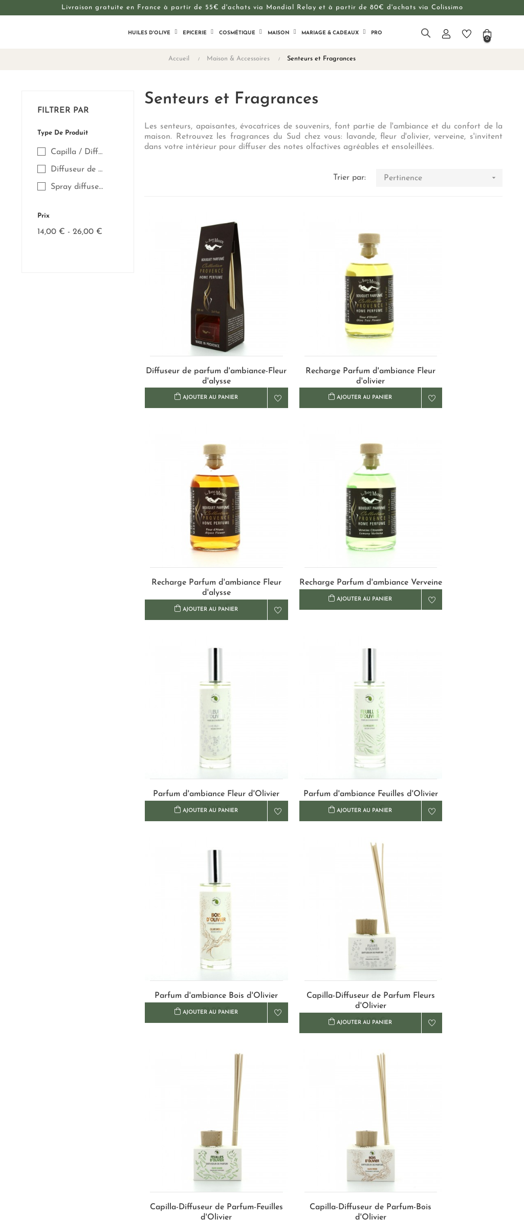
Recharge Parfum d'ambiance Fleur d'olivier (323, 344)
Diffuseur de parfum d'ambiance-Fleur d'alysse (201, 344)
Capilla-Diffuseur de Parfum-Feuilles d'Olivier (446, 705)
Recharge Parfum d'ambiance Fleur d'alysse (445, 344)
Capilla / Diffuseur (78, 152)
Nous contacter (211, 1048)
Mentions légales (296, 1103)
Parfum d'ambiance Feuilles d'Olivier (446, 525)
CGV (275, 1067)
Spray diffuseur (78, 187)
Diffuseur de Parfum (78, 169)
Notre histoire (209, 1067)
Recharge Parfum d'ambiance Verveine (200, 525)
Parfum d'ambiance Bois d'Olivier (200, 705)
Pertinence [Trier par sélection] (443, 178)
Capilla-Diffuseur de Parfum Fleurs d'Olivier (323, 705)
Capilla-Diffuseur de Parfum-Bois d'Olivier (200, 884)
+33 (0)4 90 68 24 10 (426, 1072)
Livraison (282, 1048)
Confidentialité (292, 1085)
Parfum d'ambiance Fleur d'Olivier (323, 525)
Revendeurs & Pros (218, 1085)
